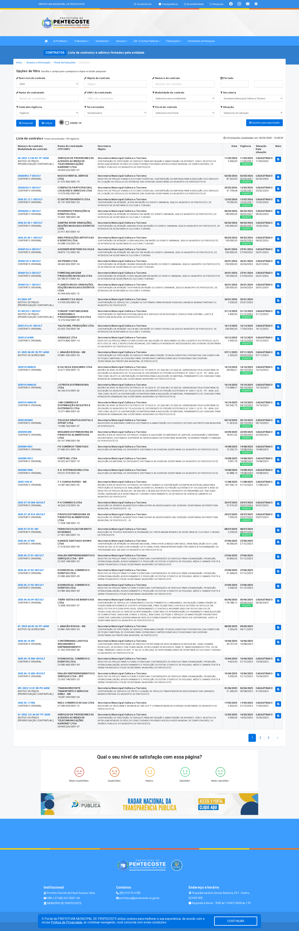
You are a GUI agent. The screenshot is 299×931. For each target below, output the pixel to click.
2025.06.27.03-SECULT (31, 584)
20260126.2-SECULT (29, 272)
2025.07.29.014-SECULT (31, 513)
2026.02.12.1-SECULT (30, 198)
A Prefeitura (60, 41)
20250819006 (25, 469)
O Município (82, 41)
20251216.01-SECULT (30, 325)
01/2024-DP (24, 298)
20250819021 (25, 445)
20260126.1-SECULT (29, 283)
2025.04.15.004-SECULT (31, 657)
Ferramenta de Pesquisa (201, 41)
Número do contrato (166, 78)
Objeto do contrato (97, 78)
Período (226, 78)
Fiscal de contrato (164, 107)
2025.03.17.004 (26, 702)
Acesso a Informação (38, 62)
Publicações (174, 41)
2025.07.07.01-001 (28, 528)
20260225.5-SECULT (29, 186)
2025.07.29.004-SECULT (31, 501)
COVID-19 (75, 123)
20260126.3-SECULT (29, 260)
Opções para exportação (264, 122)
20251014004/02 (27, 384)
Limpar (47, 123)
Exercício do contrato (30, 78)
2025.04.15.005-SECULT (31, 672)
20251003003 (25, 419)
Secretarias (103, 41)
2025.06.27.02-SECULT (31, 569)
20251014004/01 (27, 366)
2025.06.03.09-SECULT (31, 598)
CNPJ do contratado (98, 92)
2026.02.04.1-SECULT (30, 236)
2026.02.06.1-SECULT (30, 222)
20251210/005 (26, 336)
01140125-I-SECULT (29, 310)
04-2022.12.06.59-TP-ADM (33, 157)
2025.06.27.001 (26, 540)
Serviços (122, 41)
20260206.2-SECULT (29, 210)
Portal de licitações (64, 62)
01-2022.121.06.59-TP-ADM (34, 713)
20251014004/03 (27, 401)
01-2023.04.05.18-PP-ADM (33, 351)
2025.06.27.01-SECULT (31, 554)
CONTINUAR (235, 921)
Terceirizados (94, 107)
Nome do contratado (30, 92)
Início (19, 62)
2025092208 (24, 431)
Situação (227, 107)
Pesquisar (26, 123)
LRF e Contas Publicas (146, 41)
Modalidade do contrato (168, 92)
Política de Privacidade (66, 922)
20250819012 (25, 457)
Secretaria (228, 92)
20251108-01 (25, 481)
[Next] (268, 737)
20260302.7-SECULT (29, 175)
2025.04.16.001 (26, 640)
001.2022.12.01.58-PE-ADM (34, 687)
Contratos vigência (29, 107)
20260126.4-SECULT (29, 248)
